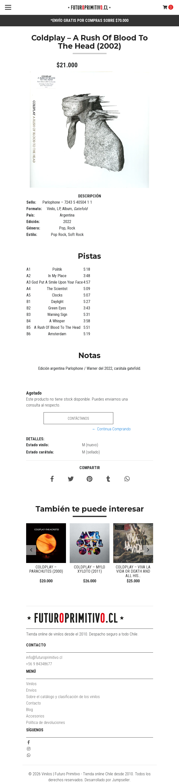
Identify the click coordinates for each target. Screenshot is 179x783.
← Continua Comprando (111, 429)
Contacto (33, 703)
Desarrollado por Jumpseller (107, 780)
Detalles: (35, 439)
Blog (29, 709)
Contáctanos (78, 418)
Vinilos (31, 683)
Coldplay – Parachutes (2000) (46, 569)
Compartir (89, 467)
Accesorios (35, 716)
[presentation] (31, 550)
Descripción (89, 196)
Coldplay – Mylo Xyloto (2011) (89, 569)
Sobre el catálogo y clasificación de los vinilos (63, 696)
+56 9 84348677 (39, 664)
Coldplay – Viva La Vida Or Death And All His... (133, 571)
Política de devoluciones (45, 722)
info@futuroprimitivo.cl (44, 657)
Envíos (31, 690)
